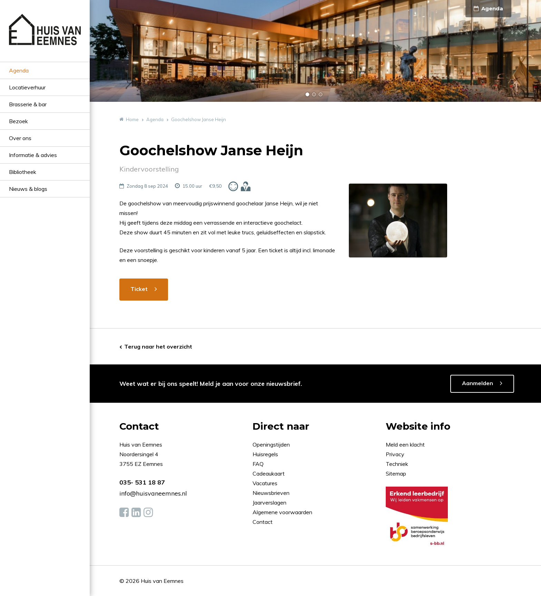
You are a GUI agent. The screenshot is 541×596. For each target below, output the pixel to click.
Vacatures (265, 483)
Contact (263, 521)
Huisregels (266, 454)
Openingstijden (271, 444)
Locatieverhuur (27, 87)
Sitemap (396, 473)
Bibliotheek (22, 171)
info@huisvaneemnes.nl (153, 493)
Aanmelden (477, 383)
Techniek (397, 463)
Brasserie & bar (28, 104)
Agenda (19, 70)
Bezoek (18, 121)
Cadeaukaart (269, 473)
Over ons (20, 138)
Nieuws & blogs (28, 188)
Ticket (139, 288)
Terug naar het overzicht (158, 346)
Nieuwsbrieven (272, 492)
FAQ (259, 463)
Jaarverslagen (270, 502)
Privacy (395, 454)
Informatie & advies (33, 155)
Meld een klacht (405, 444)
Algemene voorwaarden (282, 512)
